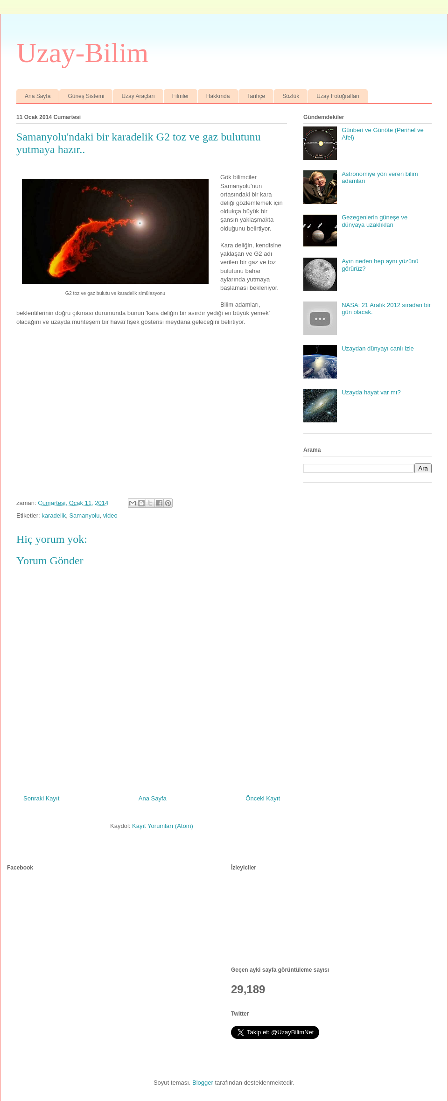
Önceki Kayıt (262, 798)
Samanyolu (84, 515)
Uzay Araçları (137, 96)
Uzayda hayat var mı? (371, 392)
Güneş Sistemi (86, 96)
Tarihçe (256, 96)
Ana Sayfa (37, 96)
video (110, 515)
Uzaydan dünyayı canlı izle (378, 348)
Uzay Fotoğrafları (337, 96)
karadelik (54, 515)
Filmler (180, 96)
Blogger (202, 1082)
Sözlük (290, 96)
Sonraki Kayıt (41, 798)
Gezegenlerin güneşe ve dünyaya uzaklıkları (374, 221)
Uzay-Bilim (82, 52)
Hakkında (218, 96)
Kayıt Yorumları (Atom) (162, 825)
